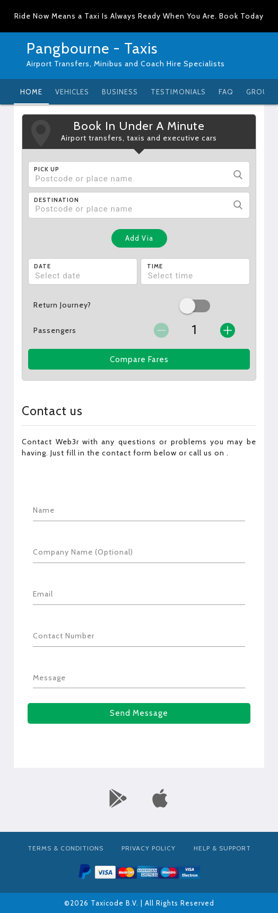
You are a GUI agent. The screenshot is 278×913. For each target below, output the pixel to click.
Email (43, 594)
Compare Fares (139, 359)
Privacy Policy (148, 848)
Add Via (139, 238)
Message (49, 677)
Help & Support (222, 848)
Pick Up (46, 169)
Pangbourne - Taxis (92, 48)
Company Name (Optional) (83, 552)
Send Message (139, 713)
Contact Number (63, 635)
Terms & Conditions (65, 848)
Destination (56, 200)
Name (44, 510)
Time (155, 266)
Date (42, 266)
